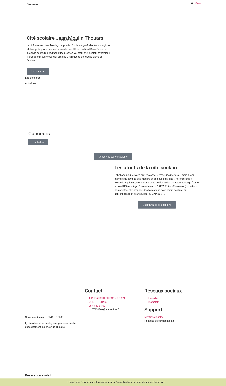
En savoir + (159, 382)
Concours (39, 134)
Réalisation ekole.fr (39, 375)
